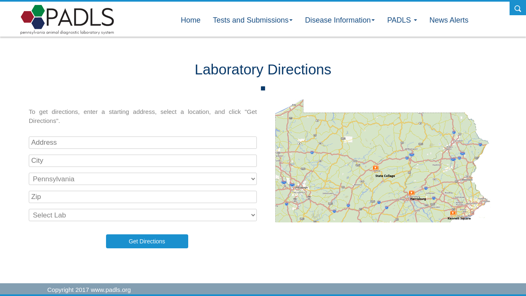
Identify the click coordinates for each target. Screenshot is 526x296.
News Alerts (448, 20)
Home (191, 20)
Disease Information (340, 20)
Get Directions (147, 241)
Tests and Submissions (253, 20)
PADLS (402, 20)
